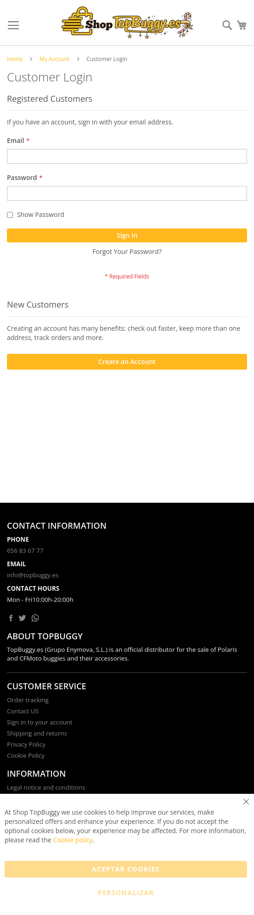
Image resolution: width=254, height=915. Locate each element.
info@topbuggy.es (32, 575)
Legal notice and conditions (46, 787)
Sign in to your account (40, 722)
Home (15, 59)
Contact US (22, 711)
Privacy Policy (26, 744)
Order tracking (28, 700)
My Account (54, 59)
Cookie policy (73, 839)
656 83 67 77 (25, 550)
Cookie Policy (25, 755)
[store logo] (127, 22)
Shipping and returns (37, 733)
